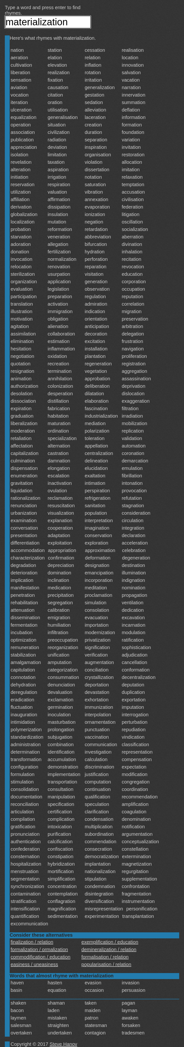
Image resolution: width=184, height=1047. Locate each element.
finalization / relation (32, 942)
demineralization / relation (109, 949)
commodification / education (40, 957)
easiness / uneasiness (34, 964)
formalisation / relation (105, 957)
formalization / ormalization (39, 949)
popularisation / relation (106, 964)
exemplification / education (110, 942)
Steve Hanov (63, 1044)
